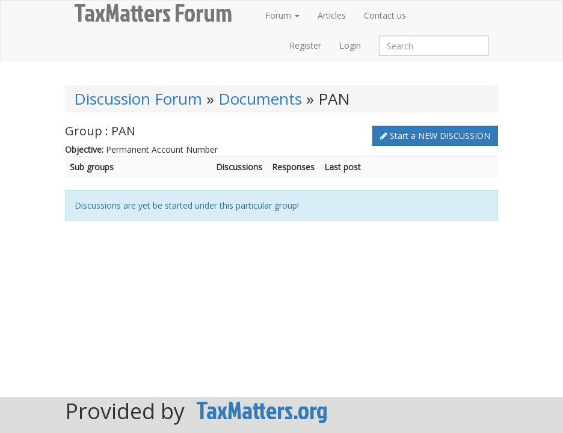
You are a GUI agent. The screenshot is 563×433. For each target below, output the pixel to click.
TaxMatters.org (262, 410)
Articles (332, 15)
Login (350, 45)
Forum (282, 15)
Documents (260, 98)
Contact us (385, 15)
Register (305, 45)
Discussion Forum (138, 98)
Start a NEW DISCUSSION (435, 135)
